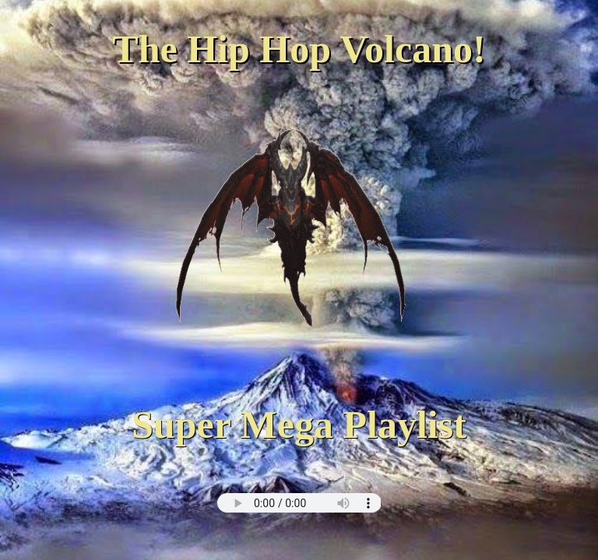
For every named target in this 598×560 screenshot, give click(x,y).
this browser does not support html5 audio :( (299, 503)
